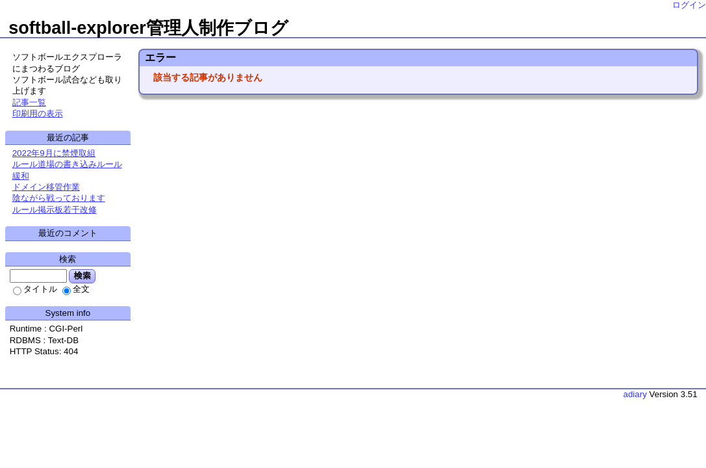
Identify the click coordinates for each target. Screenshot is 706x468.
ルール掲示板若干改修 (54, 209)
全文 (76, 289)
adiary (635, 394)
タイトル (35, 289)
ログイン (689, 5)
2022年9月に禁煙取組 (53, 153)
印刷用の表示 (37, 113)
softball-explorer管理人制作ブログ (148, 28)
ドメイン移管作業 (46, 187)
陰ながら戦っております (58, 198)
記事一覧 (29, 102)
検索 (82, 275)
